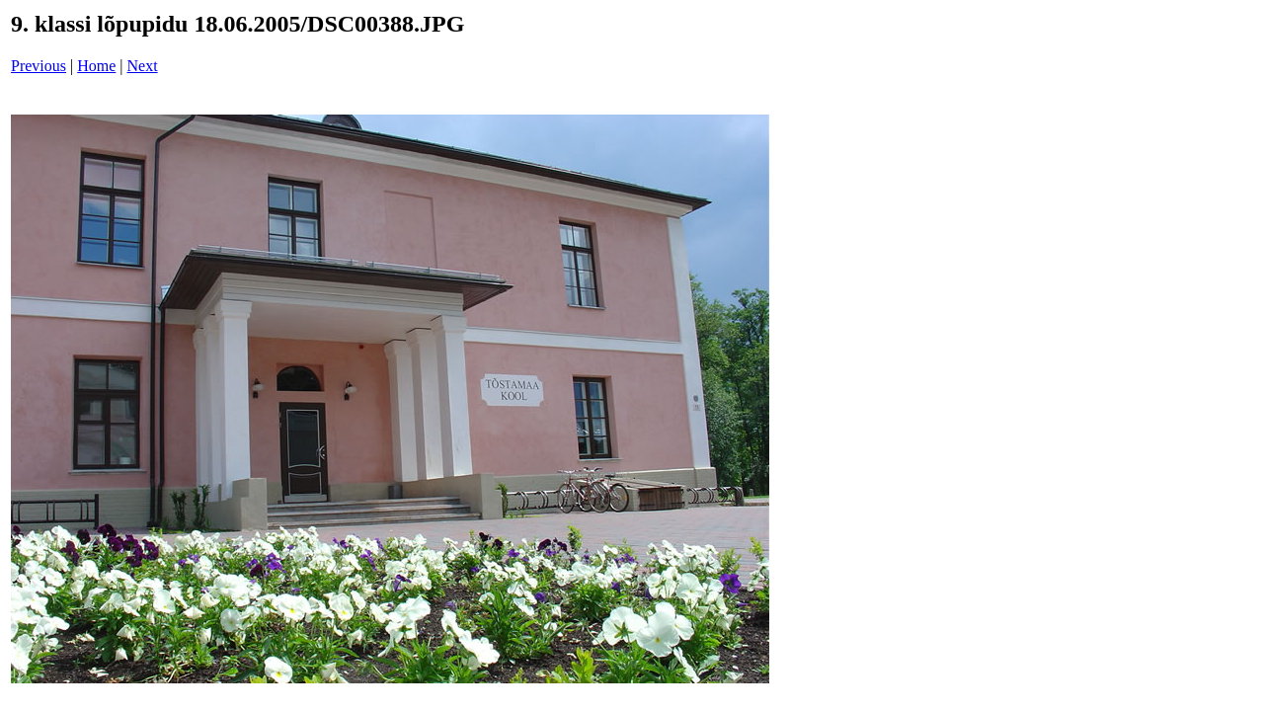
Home (96, 65)
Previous (38, 65)
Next (142, 65)
